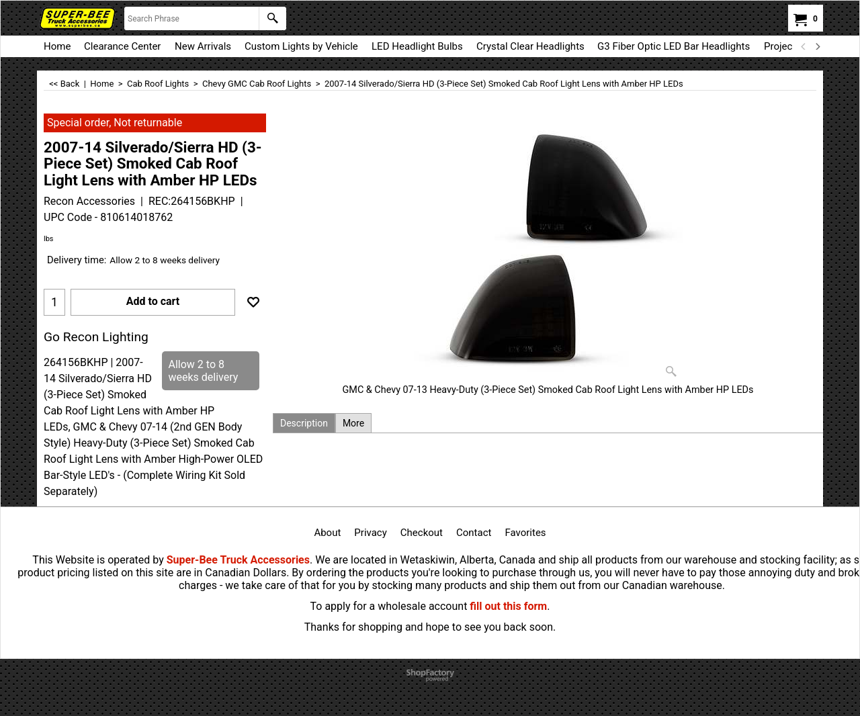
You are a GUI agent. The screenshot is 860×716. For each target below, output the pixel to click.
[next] (817, 46)
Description (304, 423)
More (353, 423)
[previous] (804, 46)
